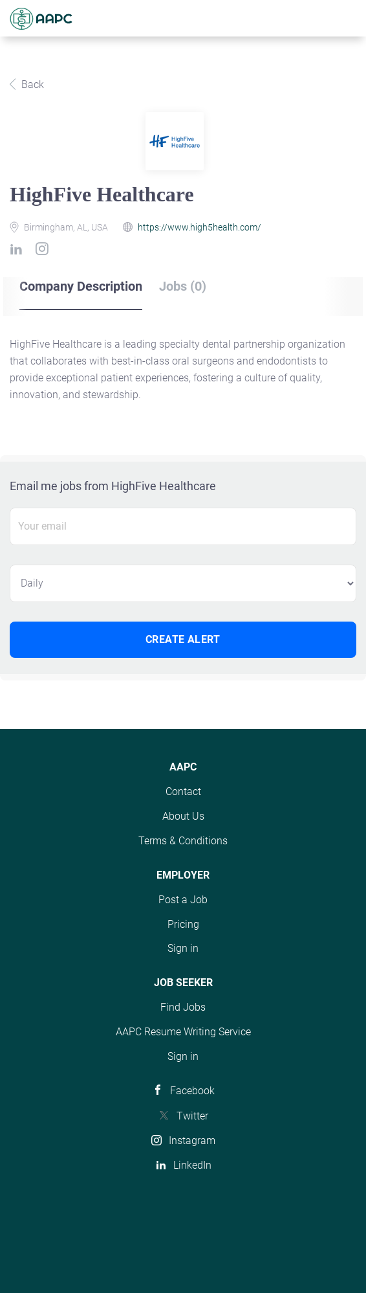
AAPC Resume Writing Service (183, 1032)
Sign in (183, 948)
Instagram (192, 1140)
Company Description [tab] (80, 286)
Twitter (192, 1116)
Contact (183, 791)
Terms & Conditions (183, 841)
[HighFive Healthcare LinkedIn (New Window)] (18, 251)
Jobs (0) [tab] (182, 286)
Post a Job (183, 900)
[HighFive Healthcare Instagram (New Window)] (44, 251)
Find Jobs (183, 1007)
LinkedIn (192, 1165)
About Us (183, 816)
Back (31, 84)
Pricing (183, 924)
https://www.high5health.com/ (199, 227)
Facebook (192, 1091)
